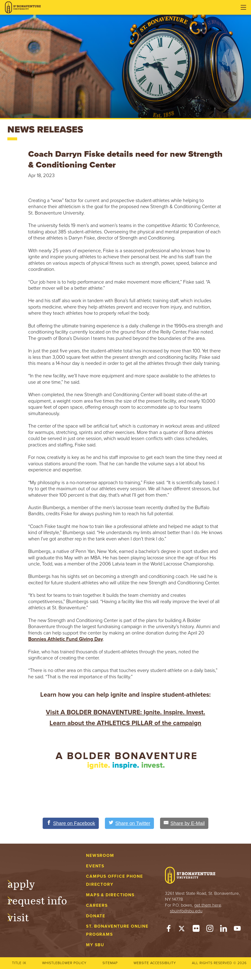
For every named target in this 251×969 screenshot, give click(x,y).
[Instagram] (209, 929)
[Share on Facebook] (70, 823)
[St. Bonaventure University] (23, 7)
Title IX (19, 963)
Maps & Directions (110, 894)
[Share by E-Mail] (185, 823)
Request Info (42, 900)
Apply (26, 883)
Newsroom (100, 855)
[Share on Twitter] (129, 823)
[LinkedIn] (223, 929)
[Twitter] (182, 929)
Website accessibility (155, 963)
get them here (207, 905)
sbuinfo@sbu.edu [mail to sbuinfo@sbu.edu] (186, 911)
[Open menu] (243, 7)
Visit (23, 916)
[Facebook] (168, 929)
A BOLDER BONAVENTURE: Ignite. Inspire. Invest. (133, 712)
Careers (97, 905)
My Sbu (95, 944)
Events (95, 866)
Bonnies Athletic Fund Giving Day (65, 639)
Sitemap (110, 963)
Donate (95, 916)
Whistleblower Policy (64, 963)
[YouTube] (237, 929)
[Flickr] (196, 929)
